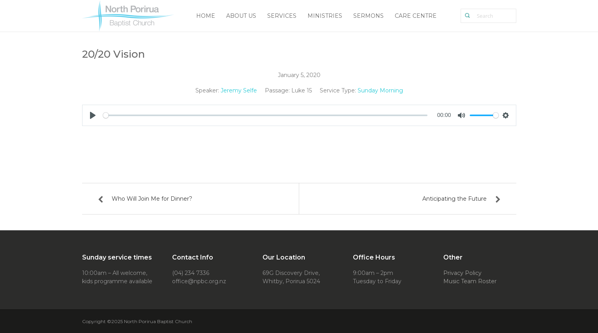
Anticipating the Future (454, 198)
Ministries (324, 15)
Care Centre (416, 15)
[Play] (92, 115)
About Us (241, 15)
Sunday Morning (380, 90)
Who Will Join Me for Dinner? (152, 198)
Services (281, 15)
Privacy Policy (462, 273)
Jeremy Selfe (239, 90)
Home (205, 15)
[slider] (265, 115)
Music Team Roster (470, 281)
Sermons (368, 15)
